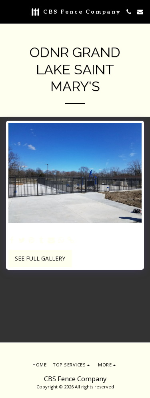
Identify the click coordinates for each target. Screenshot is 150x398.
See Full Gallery (40, 258)
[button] (9, 11)
